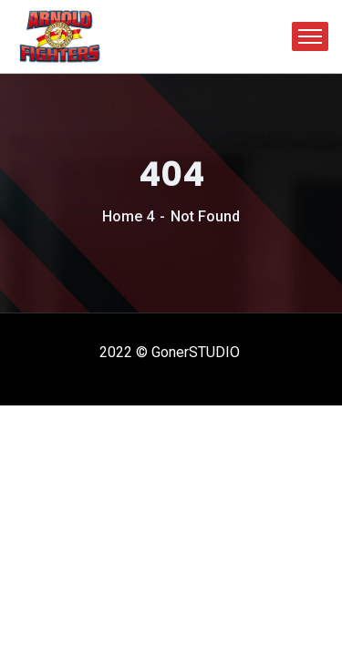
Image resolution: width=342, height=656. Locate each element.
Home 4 (128, 216)
